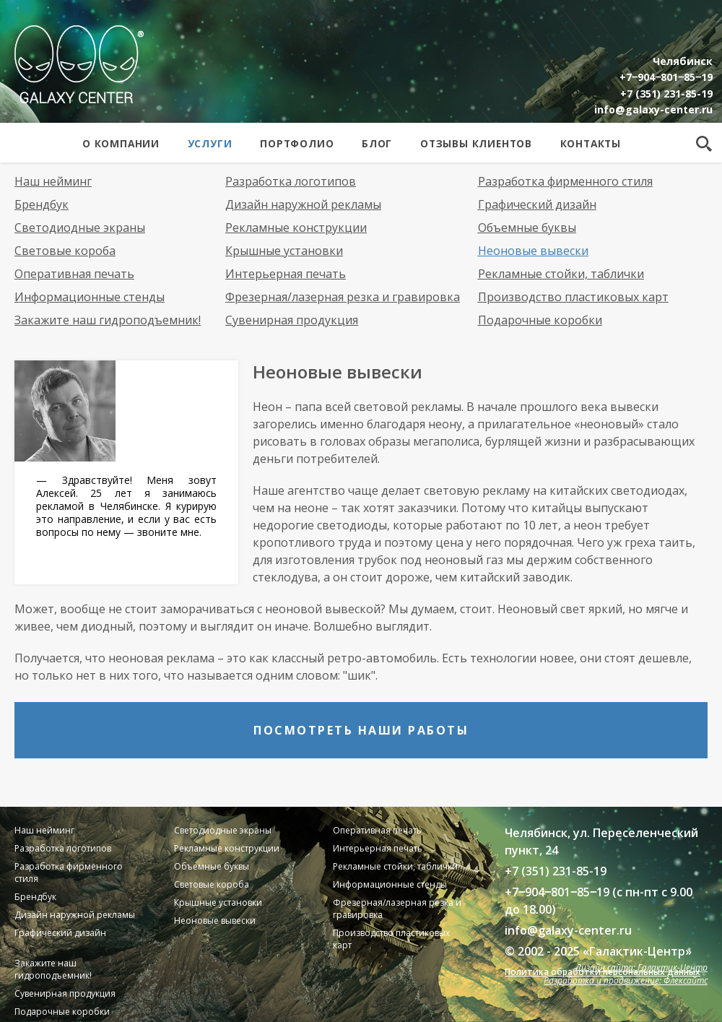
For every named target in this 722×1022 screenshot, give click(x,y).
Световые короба (65, 251)
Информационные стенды (89, 297)
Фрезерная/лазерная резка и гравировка (342, 297)
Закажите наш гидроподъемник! (107, 320)
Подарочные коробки (540, 320)
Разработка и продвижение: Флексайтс (626, 980)
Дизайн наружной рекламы (303, 204)
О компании (121, 143)
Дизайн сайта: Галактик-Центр (641, 967)
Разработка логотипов (290, 181)
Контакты (590, 143)
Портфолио (297, 143)
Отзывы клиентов (476, 143)
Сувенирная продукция (291, 320)
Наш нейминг (53, 181)
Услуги (210, 143)
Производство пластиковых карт (573, 297)
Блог (377, 143)
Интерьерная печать (285, 274)
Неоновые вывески (533, 251)
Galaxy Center (79, 64)
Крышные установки (284, 251)
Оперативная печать (74, 274)
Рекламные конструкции (296, 227)
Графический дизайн (537, 204)
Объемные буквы (527, 227)
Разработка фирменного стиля (565, 181)
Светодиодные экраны (79, 227)
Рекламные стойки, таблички (561, 274)
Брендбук (41, 204)
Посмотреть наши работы (361, 730)
